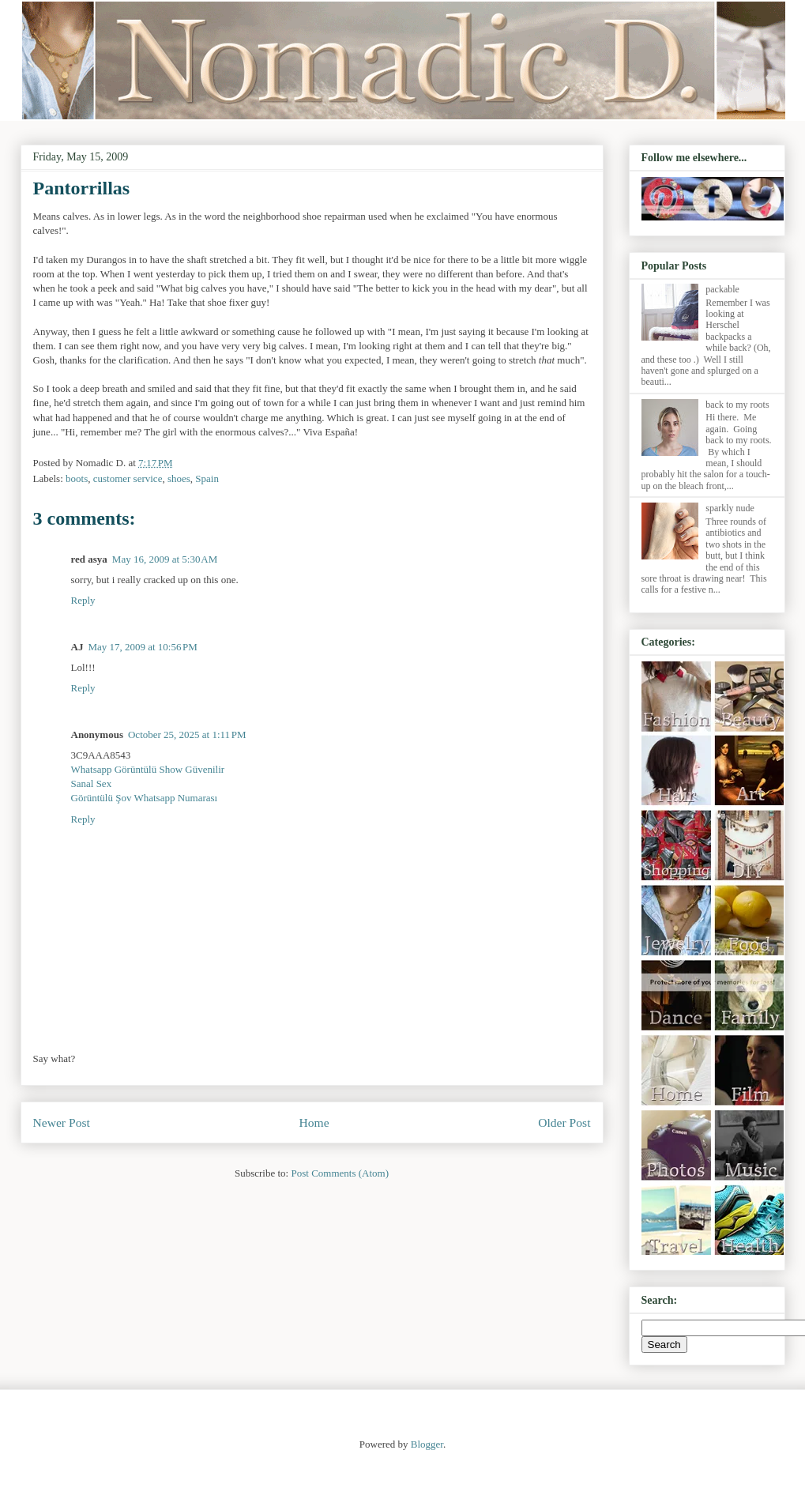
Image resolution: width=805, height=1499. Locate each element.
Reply (83, 600)
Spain (207, 478)
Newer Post (61, 1122)
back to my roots (737, 404)
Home (314, 1122)
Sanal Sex (91, 783)
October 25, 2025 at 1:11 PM (187, 734)
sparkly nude (729, 508)
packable (722, 289)
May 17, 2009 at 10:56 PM (142, 647)
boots (77, 478)
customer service (128, 478)
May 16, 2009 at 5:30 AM (164, 559)
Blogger (427, 1444)
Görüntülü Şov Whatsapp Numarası (144, 798)
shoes (178, 478)
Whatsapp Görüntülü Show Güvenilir (148, 769)
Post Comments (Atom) (340, 1173)
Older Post (564, 1122)
